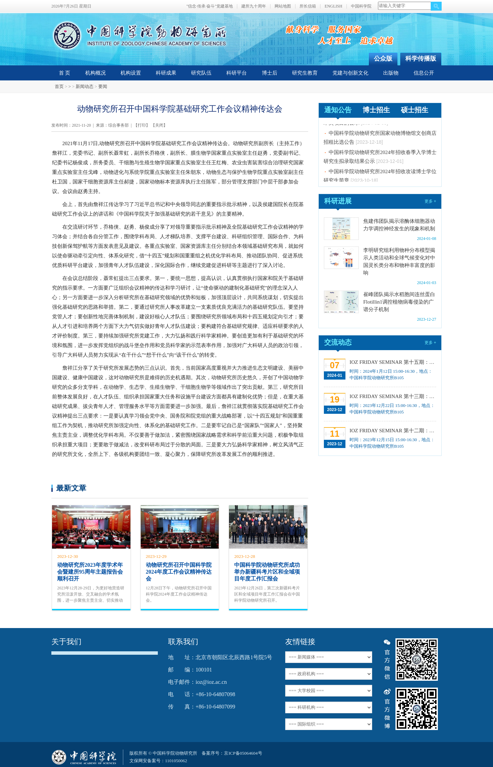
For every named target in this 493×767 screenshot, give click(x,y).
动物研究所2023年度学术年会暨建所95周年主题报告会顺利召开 (90, 571)
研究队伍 (201, 73)
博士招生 (376, 110)
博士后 (269, 73)
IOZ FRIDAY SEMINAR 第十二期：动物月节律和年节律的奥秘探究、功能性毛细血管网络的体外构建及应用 (392, 430)
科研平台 (236, 73)
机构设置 (131, 73)
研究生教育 (305, 73)
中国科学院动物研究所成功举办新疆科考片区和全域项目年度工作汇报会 (267, 571)
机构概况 (95, 73)
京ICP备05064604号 (243, 753)
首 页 (65, 73)
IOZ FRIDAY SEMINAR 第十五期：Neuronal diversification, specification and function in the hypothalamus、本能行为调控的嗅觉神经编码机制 (392, 362)
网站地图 (283, 6)
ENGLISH (333, 6)
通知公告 (338, 110)
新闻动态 (84, 86)
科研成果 (166, 73)
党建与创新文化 (350, 73)
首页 (59, 86)
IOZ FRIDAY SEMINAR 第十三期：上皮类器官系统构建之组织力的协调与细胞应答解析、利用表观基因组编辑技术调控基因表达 (392, 396)
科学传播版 (420, 58)
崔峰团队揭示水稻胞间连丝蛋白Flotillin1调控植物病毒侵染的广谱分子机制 (399, 302)
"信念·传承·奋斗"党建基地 (209, 6)
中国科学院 (361, 6)
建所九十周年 (253, 6)
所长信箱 (308, 6)
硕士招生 (414, 110)
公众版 (383, 58)
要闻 (102, 86)
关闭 (159, 125)
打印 (142, 125)
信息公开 (424, 73)
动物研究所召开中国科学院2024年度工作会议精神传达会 (179, 571)
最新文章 (71, 488)
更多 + (430, 201)
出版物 (391, 73)
